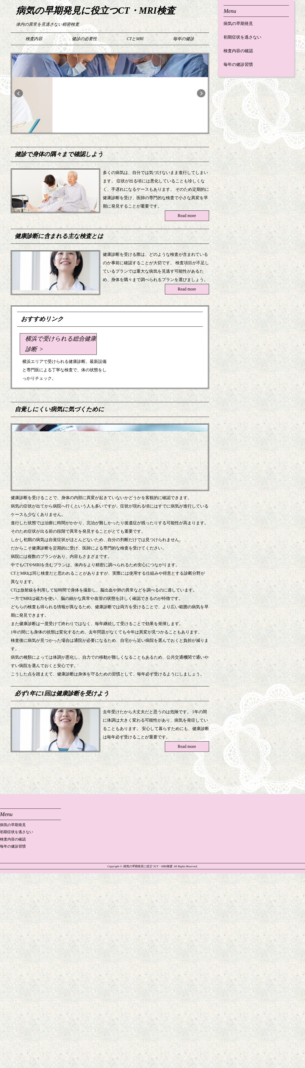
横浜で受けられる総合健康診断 (60, 343)
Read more (187, 215)
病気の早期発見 (238, 23)
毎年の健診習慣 (238, 64)
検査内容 (34, 38)
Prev (18, 93)
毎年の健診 (183, 38)
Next (201, 93)
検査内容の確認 (238, 51)
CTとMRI (135, 38)
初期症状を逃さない (242, 37)
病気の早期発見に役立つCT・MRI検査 (95, 11)
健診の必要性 (84, 38)
